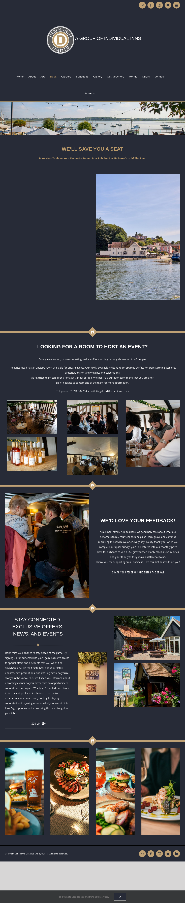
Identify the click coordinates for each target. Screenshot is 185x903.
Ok (120, 896)
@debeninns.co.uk (118, 391)
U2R (43, 853)
